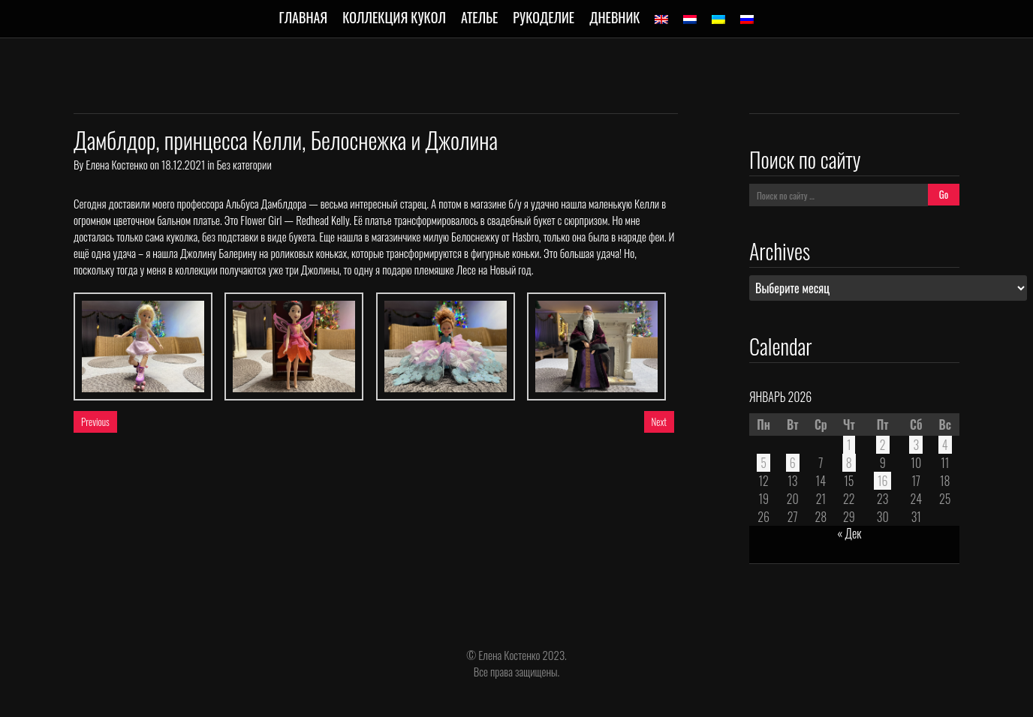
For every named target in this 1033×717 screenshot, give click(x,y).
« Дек (849, 533)
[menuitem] (661, 20)
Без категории (243, 164)
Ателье (479, 17)
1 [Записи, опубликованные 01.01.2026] (849, 445)
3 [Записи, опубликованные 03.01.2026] (916, 445)
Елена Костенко (116, 164)
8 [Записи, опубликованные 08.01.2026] (849, 463)
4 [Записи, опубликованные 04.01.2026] (945, 445)
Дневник (614, 17)
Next (659, 421)
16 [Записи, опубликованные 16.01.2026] (883, 481)
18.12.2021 (183, 164)
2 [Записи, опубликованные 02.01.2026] (883, 445)
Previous (95, 421)
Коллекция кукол (394, 17)
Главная (303, 17)
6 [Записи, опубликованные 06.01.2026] (793, 463)
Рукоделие (543, 17)
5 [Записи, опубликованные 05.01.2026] (763, 463)
